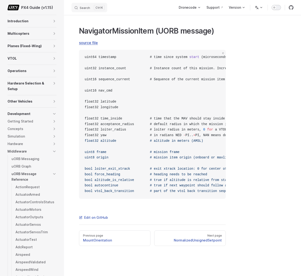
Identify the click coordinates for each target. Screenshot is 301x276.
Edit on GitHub (93, 217)
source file (88, 42)
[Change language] (259, 7)
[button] (54, 21)
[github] (291, 7)
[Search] (89, 7)
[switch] (276, 7)
